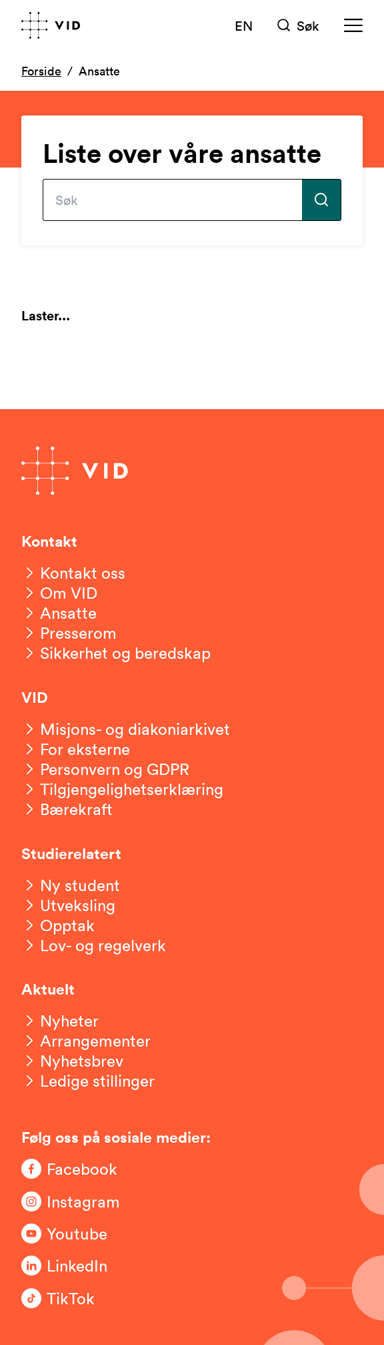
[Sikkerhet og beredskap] (116, 653)
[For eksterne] (75, 749)
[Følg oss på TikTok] (74, 1298)
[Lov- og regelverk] (93, 945)
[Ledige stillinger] (88, 1081)
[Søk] (298, 25)
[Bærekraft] (67, 809)
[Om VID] (59, 593)
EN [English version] (244, 25)
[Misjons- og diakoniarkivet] (125, 729)
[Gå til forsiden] (50, 25)
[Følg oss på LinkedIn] (74, 1266)
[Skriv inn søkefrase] (172, 200)
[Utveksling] (68, 905)
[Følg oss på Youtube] (74, 1234)
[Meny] (353, 25)
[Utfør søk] (321, 200)
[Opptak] (58, 925)
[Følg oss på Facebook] (74, 1169)
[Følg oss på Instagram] (74, 1201)
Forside (41, 71)
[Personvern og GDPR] (105, 769)
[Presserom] (69, 633)
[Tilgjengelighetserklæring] (122, 789)
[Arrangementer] (86, 1041)
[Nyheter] (60, 1021)
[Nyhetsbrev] (72, 1061)
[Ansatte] (59, 613)
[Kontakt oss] (73, 573)
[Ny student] (70, 885)
